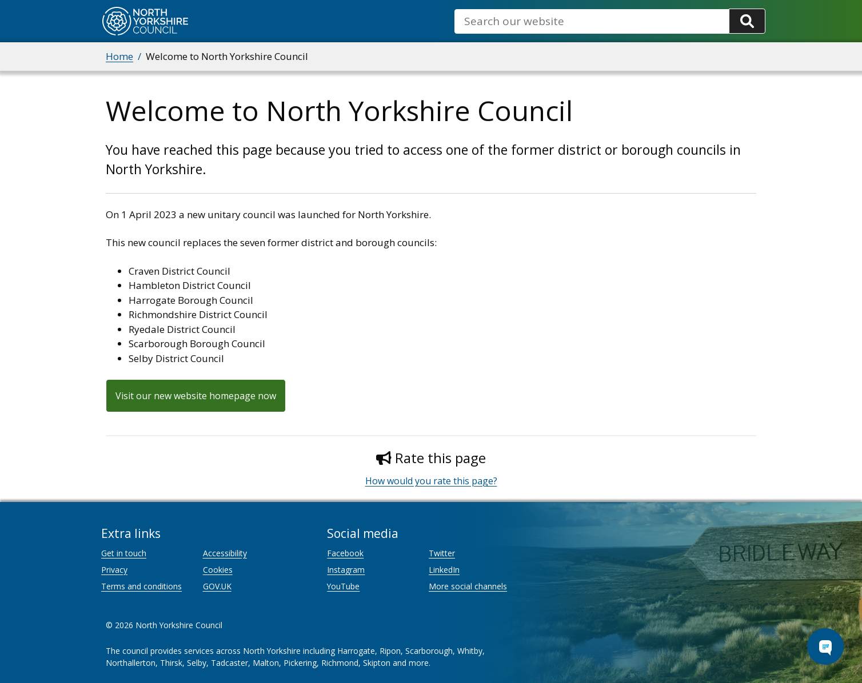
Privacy (114, 569)
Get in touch (123, 553)
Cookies (218, 569)
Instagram (346, 569)
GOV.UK (217, 586)
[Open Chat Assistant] (825, 646)
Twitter (442, 553)
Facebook (345, 553)
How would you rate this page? (431, 481)
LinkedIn (444, 569)
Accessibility (225, 553)
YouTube (343, 586)
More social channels (468, 586)
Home (119, 56)
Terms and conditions (141, 586)
